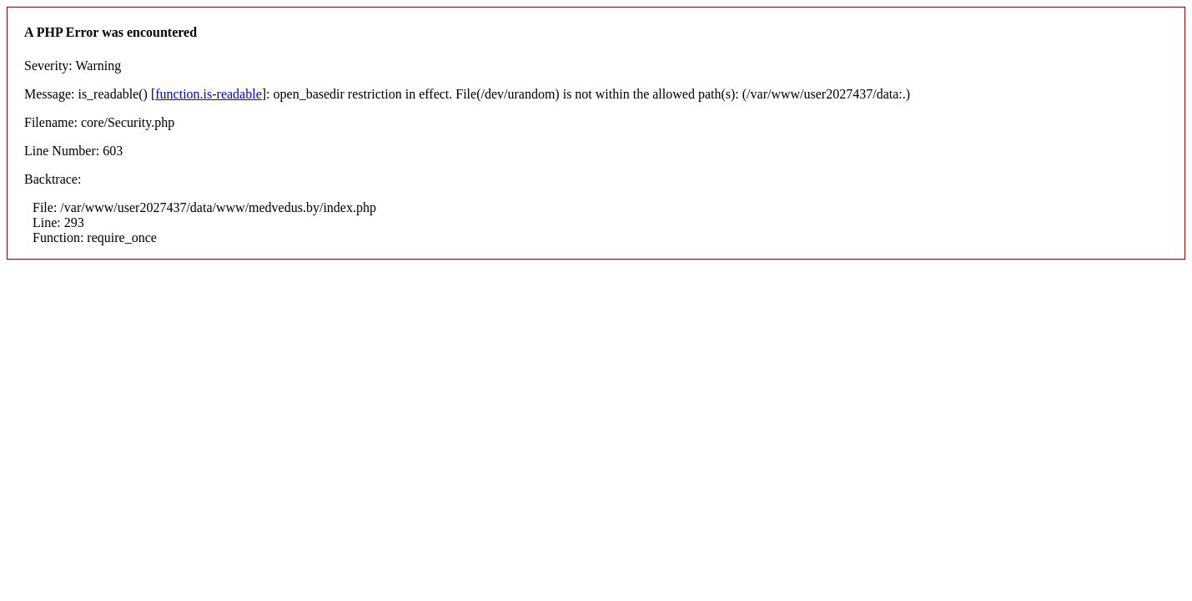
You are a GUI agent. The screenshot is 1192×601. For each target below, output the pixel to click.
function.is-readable (208, 94)
